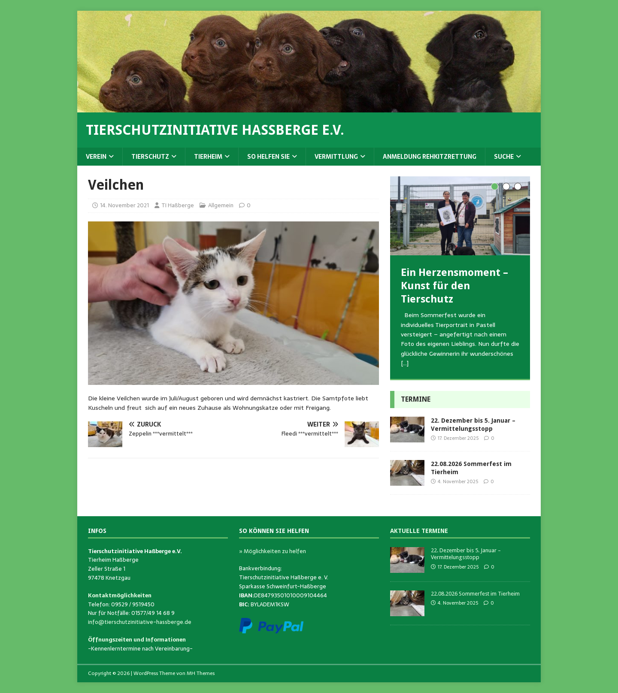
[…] (405, 363)
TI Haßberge (177, 205)
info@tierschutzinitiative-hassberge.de (139, 621)
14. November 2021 (124, 205)
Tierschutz (150, 156)
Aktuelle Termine (419, 530)
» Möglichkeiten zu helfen (272, 551)
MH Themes (201, 673)
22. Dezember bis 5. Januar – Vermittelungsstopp (466, 554)
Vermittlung (336, 156)
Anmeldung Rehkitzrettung (429, 156)
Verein (96, 156)
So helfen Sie (268, 156)
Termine (415, 399)
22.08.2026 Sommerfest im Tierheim (475, 593)
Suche (504, 156)
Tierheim (208, 156)
